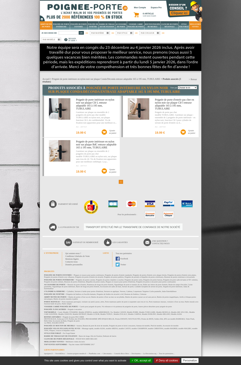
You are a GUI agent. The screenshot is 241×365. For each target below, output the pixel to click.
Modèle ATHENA (85, 312)
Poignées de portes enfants (53, 282)
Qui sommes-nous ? (73, 253)
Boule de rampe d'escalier (178, 285)
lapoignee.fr (48, 353)
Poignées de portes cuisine (85, 280)
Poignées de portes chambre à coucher (110, 280)
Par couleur (147, 33)
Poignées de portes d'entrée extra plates (182, 275)
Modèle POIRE (132, 312)
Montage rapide (87, 328)
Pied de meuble (156, 326)
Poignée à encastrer (75, 309)
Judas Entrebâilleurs (169, 291)
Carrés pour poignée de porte (90, 306)
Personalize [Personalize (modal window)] (190, 360)
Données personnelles (74, 264)
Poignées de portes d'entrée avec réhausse (59, 277)
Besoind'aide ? (73, 40)
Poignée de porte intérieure (61, 25)
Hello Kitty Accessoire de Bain (55, 321)
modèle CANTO (125, 328)
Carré (60, 312)
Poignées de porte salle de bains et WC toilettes (180, 280)
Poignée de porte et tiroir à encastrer (122, 326)
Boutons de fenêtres (131, 294)
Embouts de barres (109, 336)
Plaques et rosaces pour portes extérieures (89, 275)
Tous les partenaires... (166, 353)
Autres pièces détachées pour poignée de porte (155, 306)
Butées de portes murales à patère (66, 299)
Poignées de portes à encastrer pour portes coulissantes (156, 282)
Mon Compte (140, 7)
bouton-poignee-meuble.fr (76, 353)
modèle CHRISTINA (155, 328)
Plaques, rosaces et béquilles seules (62, 330)
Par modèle (49, 39)
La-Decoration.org (149, 353)
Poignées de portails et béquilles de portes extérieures (144, 277)
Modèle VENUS (106, 314)
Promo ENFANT (121, 319)
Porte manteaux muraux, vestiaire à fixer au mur (166, 302)
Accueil (46, 79)
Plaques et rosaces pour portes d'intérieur (120, 282)
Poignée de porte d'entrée (79, 25)
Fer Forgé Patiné (69, 333)
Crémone (143, 294)
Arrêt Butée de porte (46, 25)
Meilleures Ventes (195, 25)
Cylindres (70, 291)
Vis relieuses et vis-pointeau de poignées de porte (119, 306)
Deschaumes (136, 353)
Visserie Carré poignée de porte (136, 25)
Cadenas (129, 291)
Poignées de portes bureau (152, 280)
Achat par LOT (62, 319)
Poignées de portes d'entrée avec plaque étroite (150, 275)
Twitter (123, 264)
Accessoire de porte (121, 25)
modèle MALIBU (184, 328)
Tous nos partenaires (124, 253)
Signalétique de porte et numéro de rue (128, 285)
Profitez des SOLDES (77, 319)
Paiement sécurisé (68, 204)
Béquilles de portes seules (95, 282)
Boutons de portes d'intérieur (74, 282)
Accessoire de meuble (171, 326)
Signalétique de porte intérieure (63, 287)
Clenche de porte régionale (169, 25)
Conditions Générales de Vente (77, 256)
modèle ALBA (99, 328)
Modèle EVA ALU (120, 314)
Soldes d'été (158, 319)
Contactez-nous (71, 262)
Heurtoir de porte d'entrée (76, 285)
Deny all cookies (167, 360)
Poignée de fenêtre (93, 25)
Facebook (124, 259)
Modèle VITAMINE (70, 312)
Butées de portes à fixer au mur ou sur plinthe (107, 297)
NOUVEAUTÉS (134, 319)
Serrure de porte (128, 287)
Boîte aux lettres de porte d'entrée (155, 285)
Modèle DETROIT (79, 314)
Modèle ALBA (176, 314)
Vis (111, 312)
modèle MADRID (170, 328)
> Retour (193, 79)
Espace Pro (156, 7)
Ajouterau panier (112, 131)
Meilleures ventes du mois (75, 342)
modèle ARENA (112, 328)
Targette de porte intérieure (173, 287)
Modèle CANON (120, 312)
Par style (122, 33)
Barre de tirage (84, 336)
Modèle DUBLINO (149, 314)
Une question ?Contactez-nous (161, 242)
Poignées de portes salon (133, 280)
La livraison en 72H (68, 227)
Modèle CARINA (134, 314)
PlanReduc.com (94, 353)
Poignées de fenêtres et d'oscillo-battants (81, 294)
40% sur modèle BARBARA (174, 319)
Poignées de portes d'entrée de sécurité (89, 277)
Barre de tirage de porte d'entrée (87, 287)
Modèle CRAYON (65, 314)
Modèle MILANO (163, 314)
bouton (79, 326)
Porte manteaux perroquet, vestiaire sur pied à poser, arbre (83, 302)
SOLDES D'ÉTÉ (58, 323)
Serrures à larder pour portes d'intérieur (89, 291)
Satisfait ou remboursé (85, 242)
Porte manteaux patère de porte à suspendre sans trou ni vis (126, 302)
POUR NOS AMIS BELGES (86, 339)
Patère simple (67, 304)
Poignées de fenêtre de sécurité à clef (110, 294)
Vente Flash (190, 319)
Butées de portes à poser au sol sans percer (140, 297)
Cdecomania (107, 353)
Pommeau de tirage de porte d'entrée (100, 285)
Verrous (122, 291)
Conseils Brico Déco (121, 353)
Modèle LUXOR (93, 314)
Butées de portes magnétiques (168, 297)
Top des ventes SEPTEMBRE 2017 (82, 344)
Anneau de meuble (143, 326)
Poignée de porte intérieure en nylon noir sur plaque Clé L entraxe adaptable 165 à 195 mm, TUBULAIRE (95, 104)
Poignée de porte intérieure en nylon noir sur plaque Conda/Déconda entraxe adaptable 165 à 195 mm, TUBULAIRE (106, 79)
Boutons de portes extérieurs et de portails (179, 277)
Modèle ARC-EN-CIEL (179, 312)
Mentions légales (72, 259)
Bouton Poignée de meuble (152, 25)
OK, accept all (141, 360)
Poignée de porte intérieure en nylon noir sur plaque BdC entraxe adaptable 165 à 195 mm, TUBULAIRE (96, 144)
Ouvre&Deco (60, 353)
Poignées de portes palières (114, 277)
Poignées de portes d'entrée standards (118, 275)
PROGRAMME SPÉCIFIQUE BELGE (99, 319)
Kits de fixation (96, 336)
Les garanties (120, 242)
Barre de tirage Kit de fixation (107, 25)
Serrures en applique (111, 291)
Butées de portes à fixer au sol (79, 297)
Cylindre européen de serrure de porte (148, 287)
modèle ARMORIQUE (101, 312)
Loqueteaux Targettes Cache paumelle (147, 291)
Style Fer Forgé (184, 25)
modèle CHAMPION (139, 328)
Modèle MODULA (163, 312)
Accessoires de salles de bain (110, 287)
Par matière (97, 33)
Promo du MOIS (147, 319)
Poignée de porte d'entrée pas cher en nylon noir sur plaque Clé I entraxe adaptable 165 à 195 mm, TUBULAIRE (174, 104)
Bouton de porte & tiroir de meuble (95, 326)
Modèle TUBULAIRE (147, 312)
